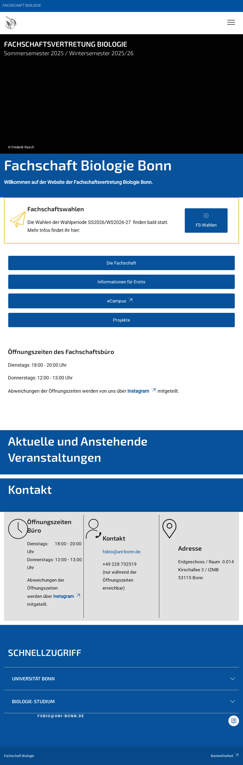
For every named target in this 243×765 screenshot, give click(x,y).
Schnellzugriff (44, 652)
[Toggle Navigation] (231, 22)
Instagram (142, 391)
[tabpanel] (121, 94)
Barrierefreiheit (225, 756)
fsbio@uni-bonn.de (121, 551)
